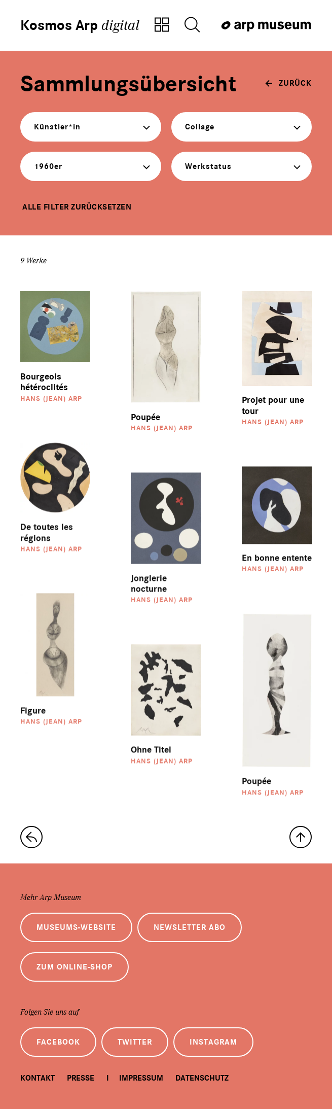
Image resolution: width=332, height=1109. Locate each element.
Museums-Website (76, 927)
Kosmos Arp (79, 25)
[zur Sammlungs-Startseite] (31, 837)
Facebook (58, 1042)
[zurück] (288, 83)
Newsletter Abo (190, 927)
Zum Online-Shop (74, 967)
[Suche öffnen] (192, 25)
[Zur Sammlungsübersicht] (162, 25)
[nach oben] (300, 837)
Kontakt (37, 1078)
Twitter (135, 1042)
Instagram (213, 1042)
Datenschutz (202, 1078)
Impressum (141, 1078)
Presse (80, 1078)
